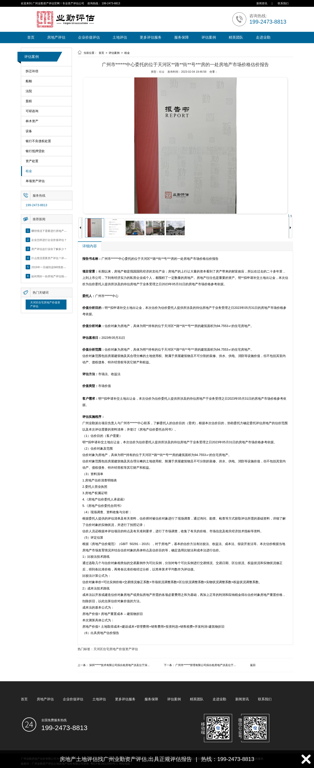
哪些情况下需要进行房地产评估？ (51, 230)
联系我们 (283, 3)
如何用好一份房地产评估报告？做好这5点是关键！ (62, 276)
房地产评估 (56, 37)
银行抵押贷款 (35, 151)
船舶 (29, 81)
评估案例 (208, 37)
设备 (29, 131)
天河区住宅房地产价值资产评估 (45, 304)
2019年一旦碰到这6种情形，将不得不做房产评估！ (62, 267)
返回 (252, 665)
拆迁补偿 (32, 71)
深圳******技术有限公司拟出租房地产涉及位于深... (119, 665)
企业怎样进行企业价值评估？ (49, 239)
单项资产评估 (35, 181)
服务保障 (181, 37)
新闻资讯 (261, 3)
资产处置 (32, 161)
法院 (29, 91)
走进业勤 (263, 37)
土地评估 (120, 37)
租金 (29, 171)
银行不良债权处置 (38, 141)
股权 (29, 101)
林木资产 (32, 121)
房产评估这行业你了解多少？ (49, 248)
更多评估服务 (151, 37)
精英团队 (236, 37)
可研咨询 (32, 111)
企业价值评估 (89, 37)
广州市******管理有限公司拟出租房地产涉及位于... (205, 665)
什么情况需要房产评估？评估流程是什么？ (57, 258)
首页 (30, 37)
